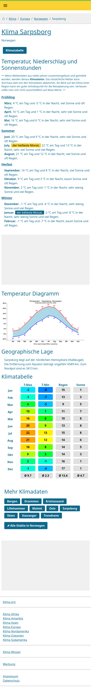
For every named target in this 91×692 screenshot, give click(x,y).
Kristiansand (55, 501)
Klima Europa (12, 627)
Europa (25, 19)
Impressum (10, 676)
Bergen (12, 501)
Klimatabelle (15, 50)
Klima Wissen (12, 652)
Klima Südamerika (15, 640)
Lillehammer (16, 508)
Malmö (37, 508)
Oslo (52, 508)
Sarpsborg (70, 508)
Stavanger (29, 516)
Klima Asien (10, 623)
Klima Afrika (11, 614)
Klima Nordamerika (16, 631)
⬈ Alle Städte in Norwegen (26, 526)
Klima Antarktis (13, 618)
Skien (11, 516)
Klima (12, 19)
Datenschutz (11, 681)
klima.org (9, 602)
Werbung (9, 664)
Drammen (31, 501)
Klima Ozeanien (13, 636)
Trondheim (51, 516)
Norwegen (41, 19)
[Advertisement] (45, 260)
